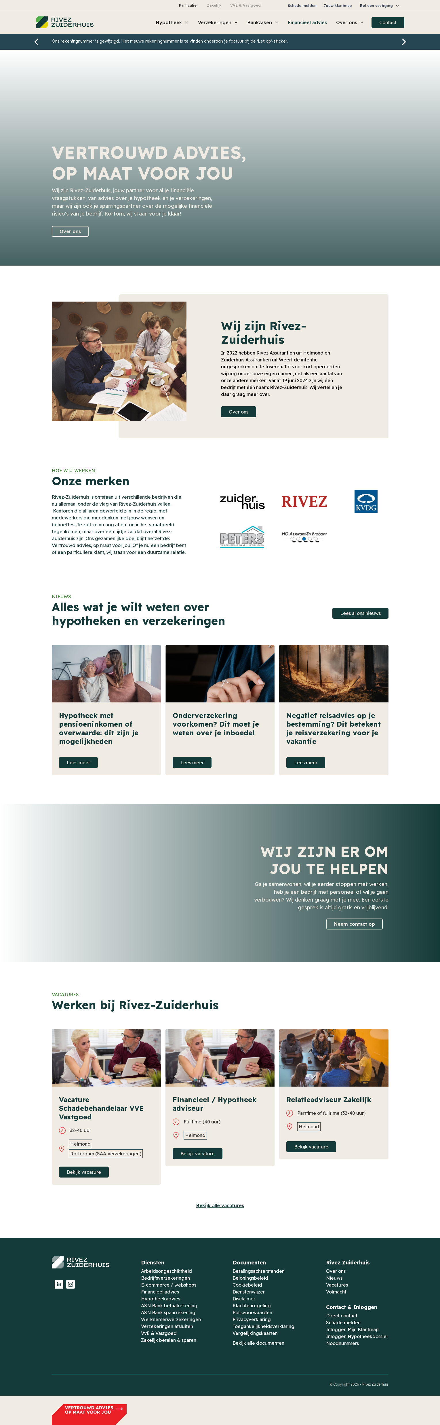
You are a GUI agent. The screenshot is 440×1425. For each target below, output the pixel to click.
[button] (379, 5)
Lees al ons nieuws (360, 613)
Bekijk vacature (84, 1172)
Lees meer (78, 762)
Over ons (70, 231)
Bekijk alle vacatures (220, 1205)
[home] (65, 22)
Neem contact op (354, 924)
